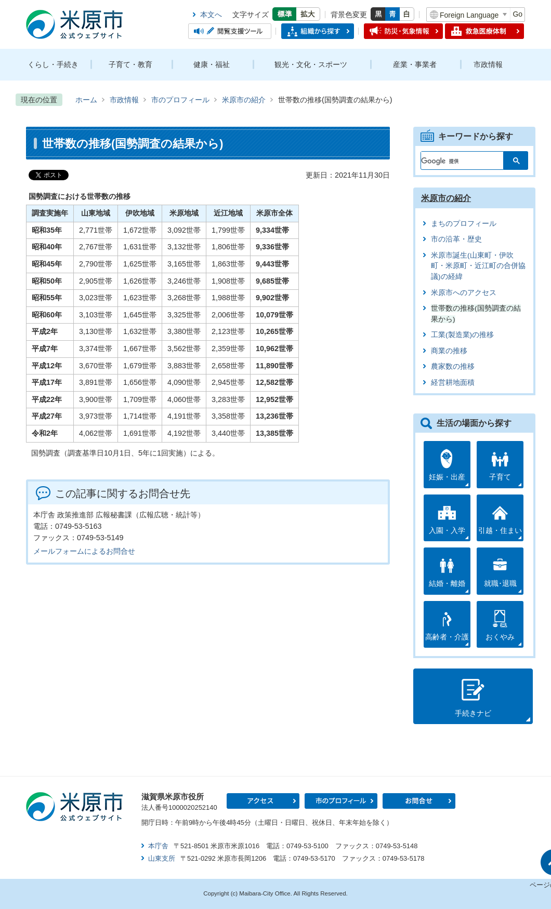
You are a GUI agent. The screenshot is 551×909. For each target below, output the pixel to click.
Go (517, 14)
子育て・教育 (130, 64)
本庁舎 (158, 846)
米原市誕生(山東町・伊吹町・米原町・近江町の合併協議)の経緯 (478, 265)
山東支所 (161, 858)
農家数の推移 (453, 366)
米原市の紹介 (244, 100)
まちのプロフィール (463, 224)
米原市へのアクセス (463, 293)
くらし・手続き (53, 64)
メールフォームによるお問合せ (84, 551)
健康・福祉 (211, 64)
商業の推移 (449, 351)
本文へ (211, 14)
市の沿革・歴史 (456, 239)
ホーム (86, 100)
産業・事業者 (415, 64)
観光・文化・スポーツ (310, 64)
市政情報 (488, 64)
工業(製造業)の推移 (462, 335)
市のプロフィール (180, 100)
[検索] (456, 158)
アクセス (263, 801)
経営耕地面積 (453, 382)
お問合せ (419, 801)
